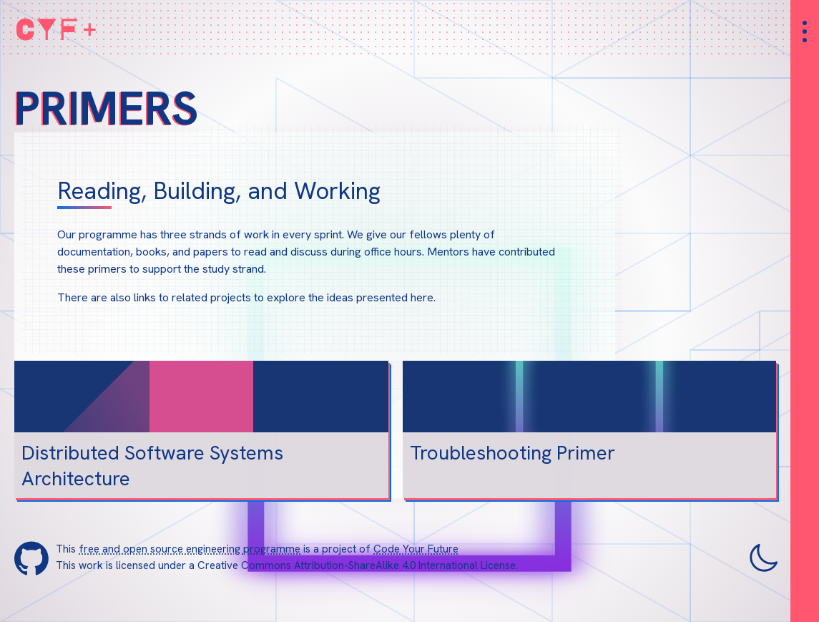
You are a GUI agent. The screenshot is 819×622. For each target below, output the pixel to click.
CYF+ (57, 28)
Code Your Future (415, 549)
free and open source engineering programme (189, 549)
